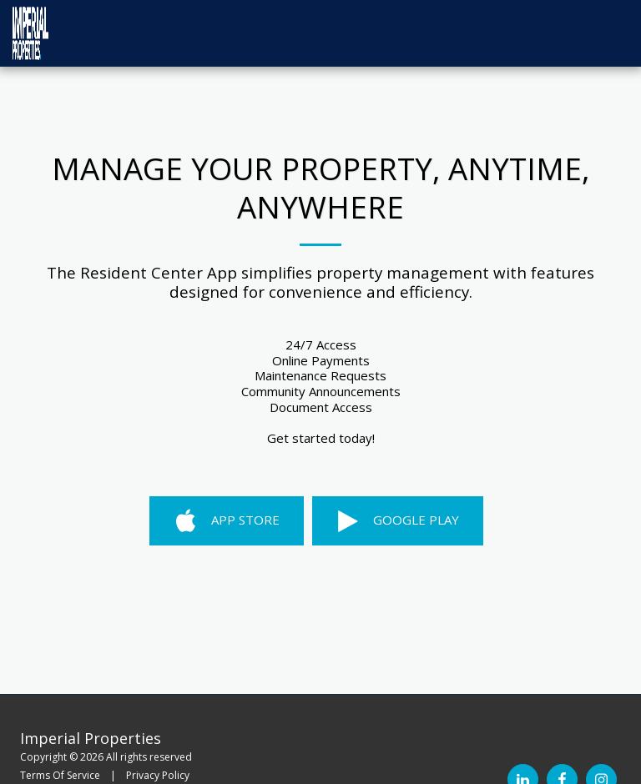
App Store (227, 521)
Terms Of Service (60, 775)
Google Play (397, 521)
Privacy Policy (157, 775)
